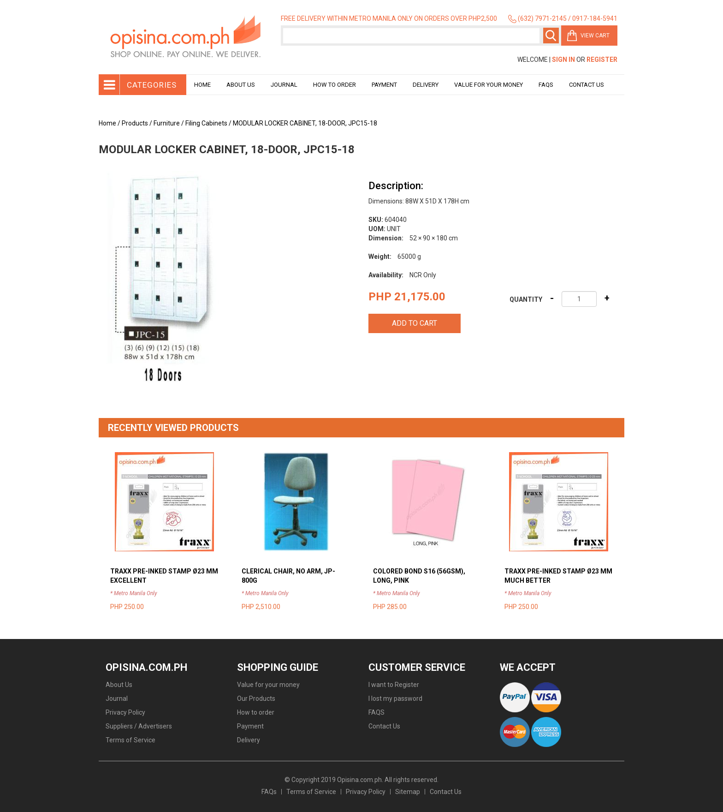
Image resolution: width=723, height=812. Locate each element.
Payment (384, 84)
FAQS (376, 712)
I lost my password (395, 698)
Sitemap (407, 791)
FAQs (269, 791)
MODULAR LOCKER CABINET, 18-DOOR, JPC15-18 (305, 123)
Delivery (426, 84)
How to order (334, 84)
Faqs (546, 84)
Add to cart (414, 323)
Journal (284, 84)
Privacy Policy (125, 712)
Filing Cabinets (206, 123)
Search (551, 35)
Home (202, 84)
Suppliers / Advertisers (139, 726)
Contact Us (586, 84)
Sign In (563, 59)
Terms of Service (130, 740)
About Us (240, 84)
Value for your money (488, 84)
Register (602, 59)
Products (135, 123)
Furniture (167, 123)
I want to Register (393, 684)
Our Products (256, 698)
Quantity (526, 299)
